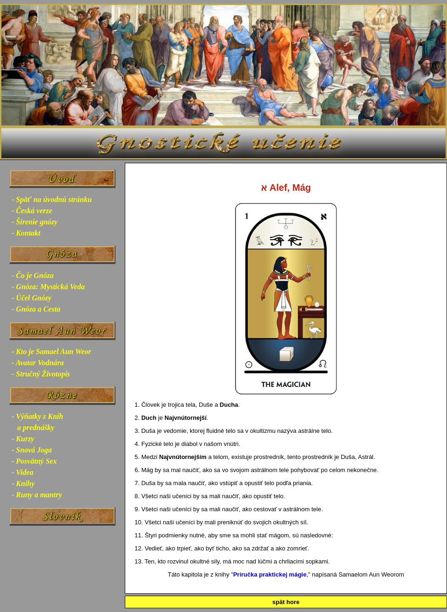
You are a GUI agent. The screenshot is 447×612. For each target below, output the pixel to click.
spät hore (286, 601)
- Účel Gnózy (31, 298)
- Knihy (23, 483)
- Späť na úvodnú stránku (52, 199)
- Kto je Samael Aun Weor (51, 351)
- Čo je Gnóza (33, 275)
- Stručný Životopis (41, 374)
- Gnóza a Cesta (36, 309)
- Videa (23, 472)
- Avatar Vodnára (38, 363)
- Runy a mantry (37, 495)
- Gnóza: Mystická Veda (48, 287)
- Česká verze (32, 211)
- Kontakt (26, 233)
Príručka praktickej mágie (270, 574)
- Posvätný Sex (34, 461)
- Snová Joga (32, 450)
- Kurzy (23, 439)
